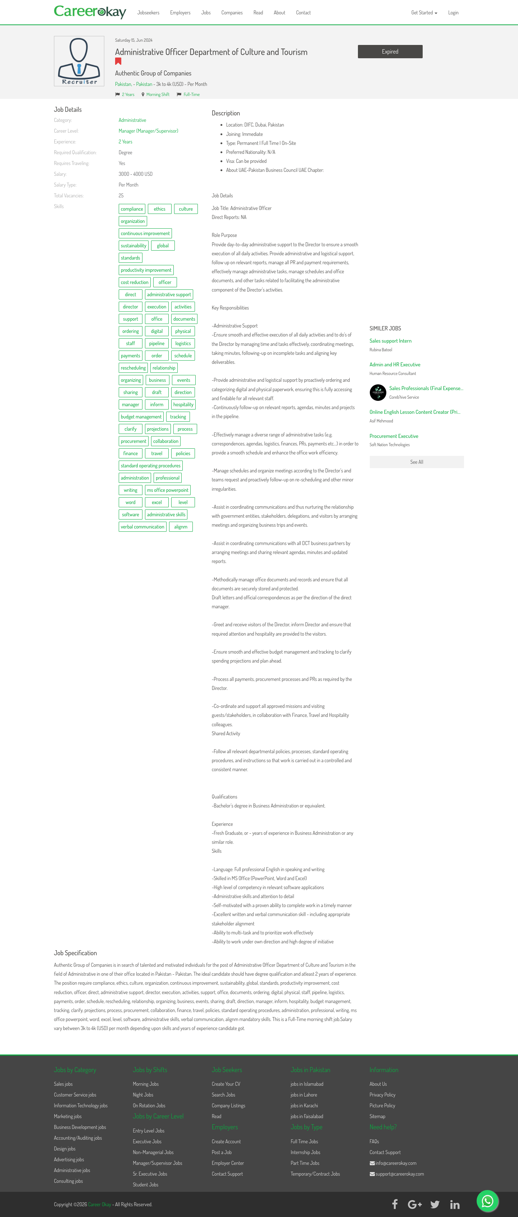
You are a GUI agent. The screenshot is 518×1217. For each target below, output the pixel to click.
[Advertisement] (417, 214)
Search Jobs (223, 1095)
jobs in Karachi (304, 1105)
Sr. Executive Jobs (150, 1174)
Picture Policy (382, 1105)
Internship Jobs (305, 1152)
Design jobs (65, 1148)
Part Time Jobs (305, 1163)
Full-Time (192, 94)
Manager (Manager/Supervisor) (148, 131)
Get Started (425, 12)
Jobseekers (148, 12)
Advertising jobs (69, 1159)
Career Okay (100, 1204)
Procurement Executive (394, 436)
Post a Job (222, 1152)
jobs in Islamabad (307, 1084)
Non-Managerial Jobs (153, 1152)
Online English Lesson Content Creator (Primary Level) (426, 411)
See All (416, 462)
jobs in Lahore (304, 1095)
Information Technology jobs (81, 1105)
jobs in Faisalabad (307, 1116)
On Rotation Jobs (149, 1105)
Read (258, 12)
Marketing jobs (68, 1116)
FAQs (374, 1141)
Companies (232, 12)
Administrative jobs (72, 1170)
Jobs (206, 12)
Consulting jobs (68, 1181)
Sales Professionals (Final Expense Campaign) (437, 388)
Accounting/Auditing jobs (78, 1138)
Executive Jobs (147, 1141)
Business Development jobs (80, 1127)
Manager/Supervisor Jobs (157, 1163)
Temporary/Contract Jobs (315, 1174)
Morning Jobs (146, 1084)
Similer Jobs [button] (385, 328)
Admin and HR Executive (395, 364)
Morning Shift (157, 94)
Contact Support (227, 1174)
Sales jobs (63, 1084)
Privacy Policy (383, 1095)
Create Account (226, 1141)
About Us (378, 1084)
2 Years (128, 94)
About (279, 12)
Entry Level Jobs (148, 1130)
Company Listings (228, 1105)
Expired (390, 51)
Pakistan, (124, 84)
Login (453, 12)
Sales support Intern (391, 340)
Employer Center (228, 1163)
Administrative (132, 120)
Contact (303, 12)
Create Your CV (226, 1084)
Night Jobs (143, 1095)
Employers (180, 12)
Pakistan (144, 84)
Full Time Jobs (304, 1141)
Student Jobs (145, 1184)
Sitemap (378, 1116)
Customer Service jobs (75, 1095)
